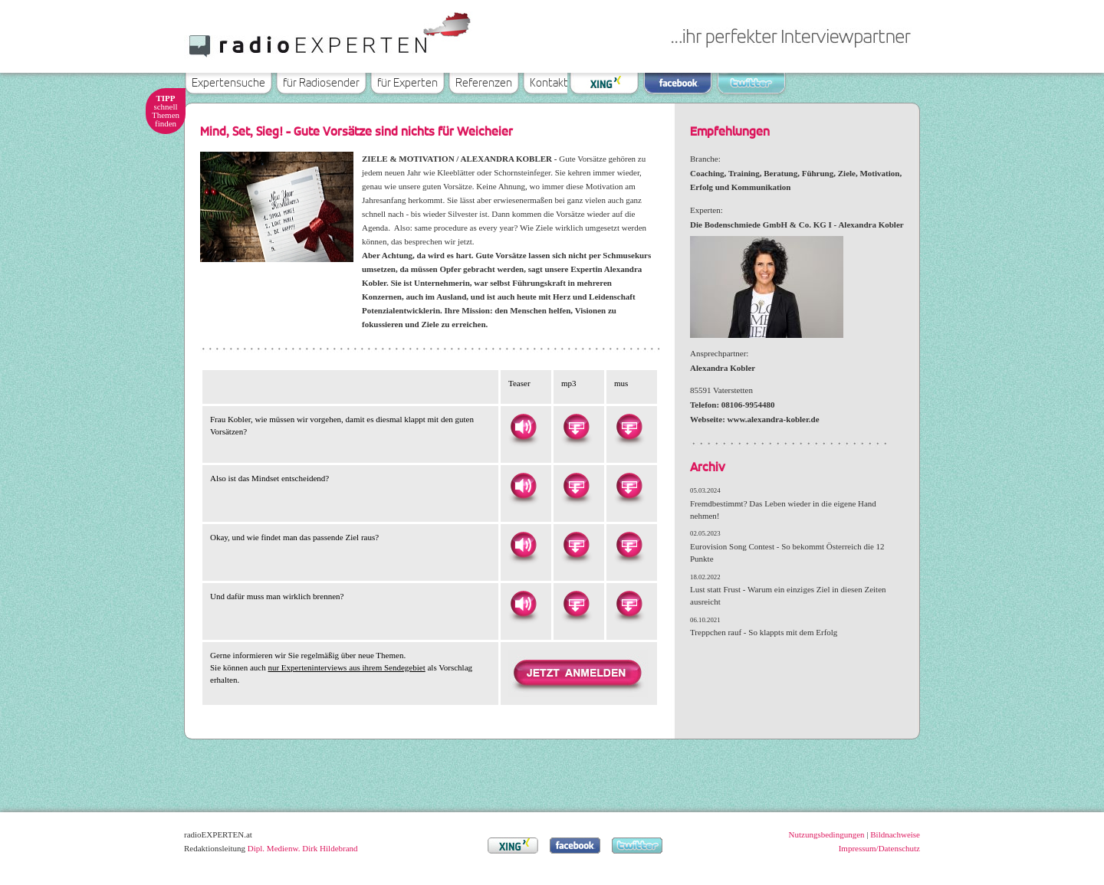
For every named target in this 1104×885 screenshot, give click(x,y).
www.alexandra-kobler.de (774, 419)
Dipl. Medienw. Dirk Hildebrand (303, 848)
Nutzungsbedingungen (827, 834)
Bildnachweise (895, 834)
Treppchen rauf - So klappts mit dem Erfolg (763, 632)
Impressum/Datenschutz (879, 848)
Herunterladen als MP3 (575, 427)
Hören (522, 427)
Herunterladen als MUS (628, 427)
